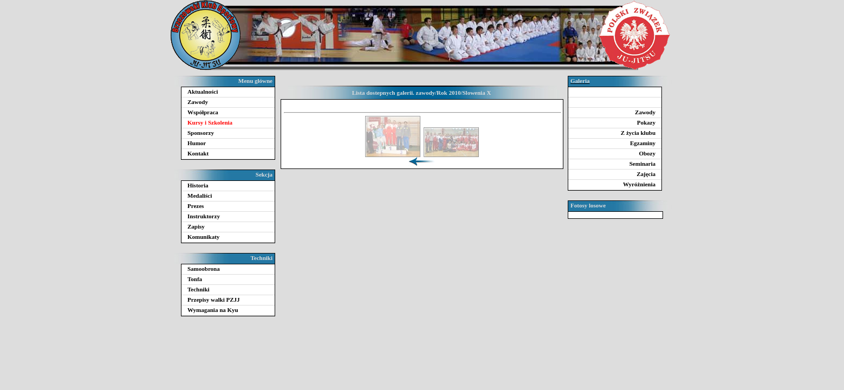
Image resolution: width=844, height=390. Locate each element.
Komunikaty (203, 236)
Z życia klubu (638, 132)
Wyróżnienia (639, 184)
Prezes (195, 206)
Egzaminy (642, 143)
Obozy (647, 153)
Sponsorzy (200, 132)
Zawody (197, 102)
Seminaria (642, 163)
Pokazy (646, 122)
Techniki (198, 289)
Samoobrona (203, 268)
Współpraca (202, 112)
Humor (196, 143)
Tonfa (194, 279)
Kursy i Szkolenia (209, 122)
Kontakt (198, 153)
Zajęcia (646, 174)
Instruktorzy (203, 216)
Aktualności (202, 91)
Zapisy (196, 226)
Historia (198, 185)
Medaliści (199, 195)
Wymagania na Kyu (212, 310)
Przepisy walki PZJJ (213, 299)
